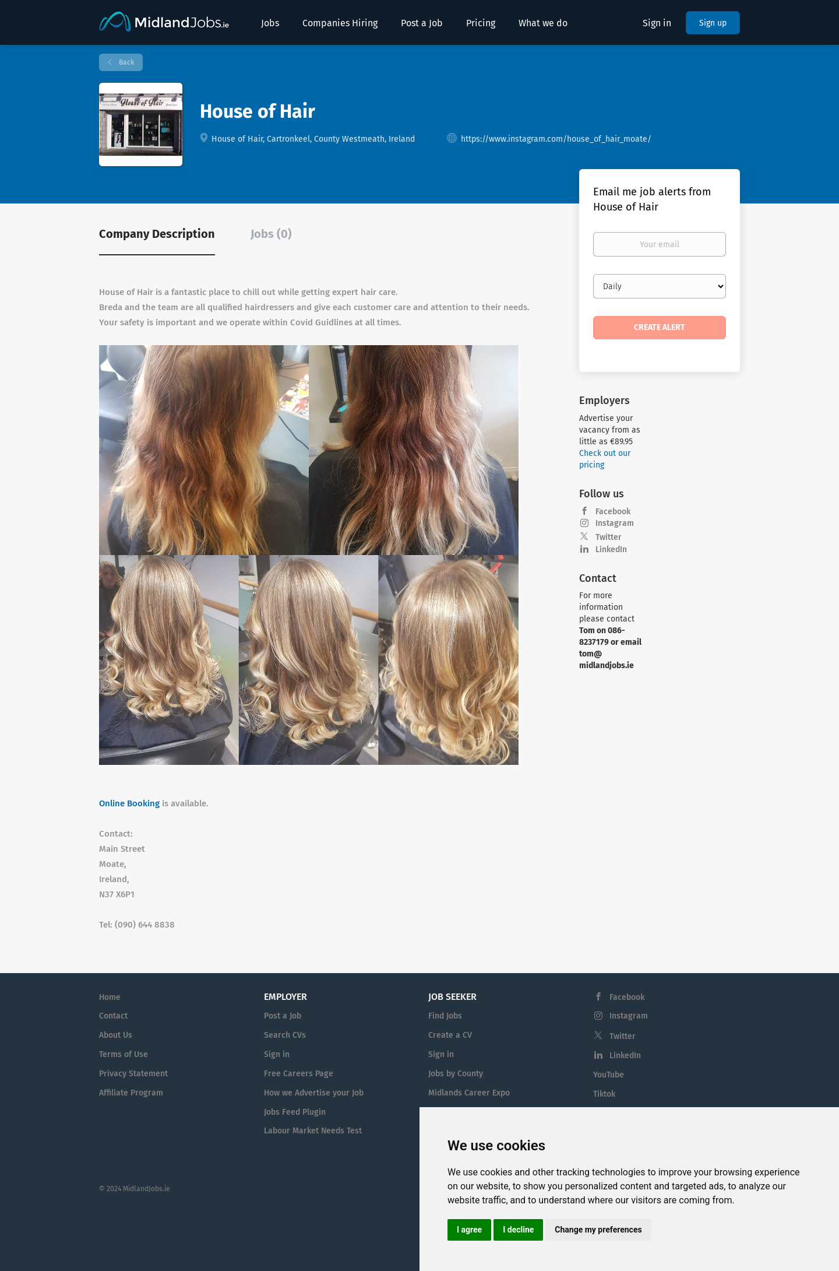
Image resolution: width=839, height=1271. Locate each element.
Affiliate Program (131, 1093)
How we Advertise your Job (314, 1093)
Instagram (614, 523)
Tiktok (604, 1094)
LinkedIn (611, 549)
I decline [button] (518, 1229)
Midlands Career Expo (469, 1093)
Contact (113, 1016)
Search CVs (285, 1035)
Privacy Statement (133, 1074)
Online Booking (129, 803)
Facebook (612, 512)
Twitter (608, 537)
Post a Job (282, 1016)
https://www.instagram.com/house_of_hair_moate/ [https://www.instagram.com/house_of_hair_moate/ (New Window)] (556, 139)
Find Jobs (445, 1016)
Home (110, 997)
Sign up (713, 23)
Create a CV (450, 1035)
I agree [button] (469, 1229)
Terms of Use (123, 1054)
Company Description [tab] (157, 234)
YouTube (608, 1075)
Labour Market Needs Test (313, 1131)
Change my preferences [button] (598, 1229)
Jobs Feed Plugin (295, 1112)
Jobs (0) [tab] (271, 234)
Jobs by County (455, 1074)
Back (125, 62)
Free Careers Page (298, 1074)
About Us (115, 1035)
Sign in (657, 23)
